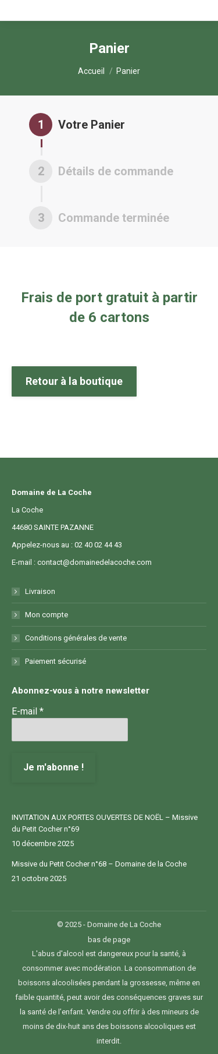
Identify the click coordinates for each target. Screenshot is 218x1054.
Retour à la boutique (74, 381)
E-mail (28, 711)
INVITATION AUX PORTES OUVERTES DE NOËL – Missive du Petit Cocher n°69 (105, 823)
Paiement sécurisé (55, 661)
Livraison (40, 591)
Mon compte (46, 614)
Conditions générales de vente (76, 638)
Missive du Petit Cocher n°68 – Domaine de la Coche (99, 864)
